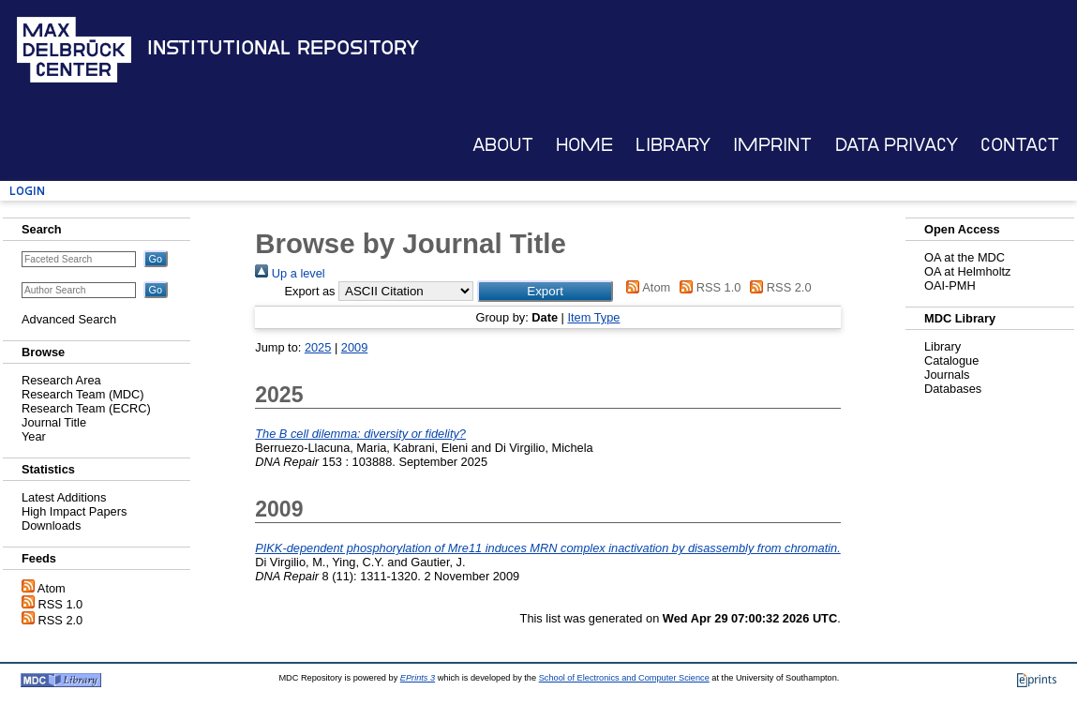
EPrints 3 (417, 677)
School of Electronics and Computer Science (624, 677)
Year (34, 436)
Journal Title (54, 422)
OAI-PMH (950, 285)
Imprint (772, 145)
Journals (946, 375)
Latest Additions (64, 497)
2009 (354, 347)
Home (584, 145)
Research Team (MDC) (83, 394)
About (502, 145)
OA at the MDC (964, 257)
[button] (545, 291)
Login (27, 191)
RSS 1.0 (60, 604)
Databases (952, 389)
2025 (318, 347)
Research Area (61, 380)
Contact (1019, 145)
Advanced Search (69, 319)
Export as (309, 291)
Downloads (51, 525)
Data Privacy (896, 145)
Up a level (289, 273)
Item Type (593, 317)
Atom (51, 588)
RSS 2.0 (60, 620)
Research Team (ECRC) (86, 408)
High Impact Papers (74, 511)
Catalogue (951, 360)
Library (673, 145)
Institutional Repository (283, 47)
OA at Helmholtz (967, 271)
